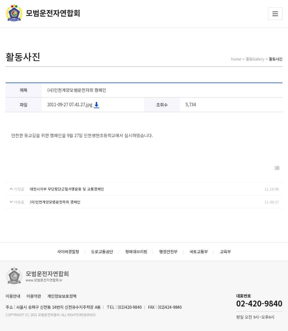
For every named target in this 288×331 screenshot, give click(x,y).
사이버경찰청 (68, 251)
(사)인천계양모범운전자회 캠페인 (55, 202)
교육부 (225, 251)
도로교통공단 (102, 251)
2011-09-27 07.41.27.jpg (73, 104)
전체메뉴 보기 (275, 14)
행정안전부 (168, 251)
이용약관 (33, 296)
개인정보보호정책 (61, 296)
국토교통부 (199, 251)
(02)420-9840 (129, 307)
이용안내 (13, 296)
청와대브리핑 (136, 251)
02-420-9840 (259, 303)
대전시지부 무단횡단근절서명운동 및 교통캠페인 (67, 189)
